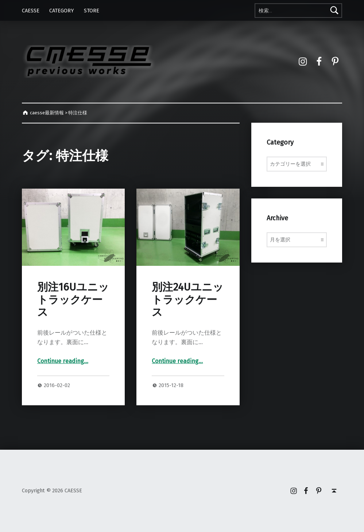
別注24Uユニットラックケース (188, 300)
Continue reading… (62, 361)
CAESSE (30, 10)
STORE (91, 10)
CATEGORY (61, 10)
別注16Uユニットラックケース (73, 300)
